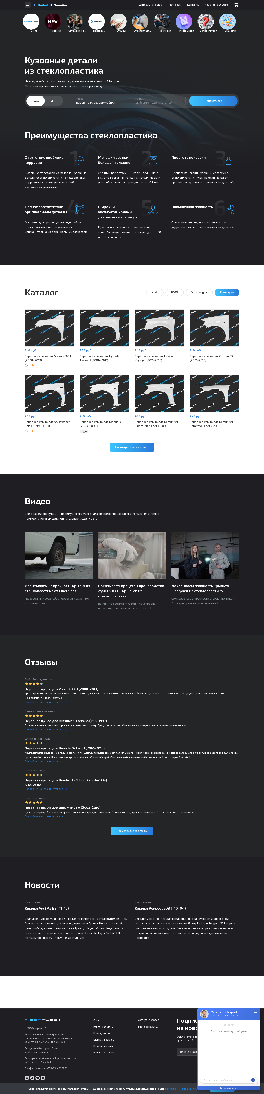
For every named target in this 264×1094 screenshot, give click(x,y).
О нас (96, 1020)
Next (251, 556)
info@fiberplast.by (148, 1026)
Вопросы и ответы (104, 1052)
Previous (12, 556)
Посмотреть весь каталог (132, 448)
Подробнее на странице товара (44, 703)
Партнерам (175, 4)
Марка (79, 104)
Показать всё (213, 106)
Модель (139, 104)
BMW (174, 298)
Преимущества (102, 1033)
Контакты (193, 4)
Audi (155, 298)
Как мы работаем (103, 1027)
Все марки (227, 298)
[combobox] (96, 106)
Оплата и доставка (104, 1039)
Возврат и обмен (103, 1046)
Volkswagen (199, 298)
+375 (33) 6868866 (216, 4)
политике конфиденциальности (184, 1088)
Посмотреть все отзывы (132, 832)
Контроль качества (150, 4)
